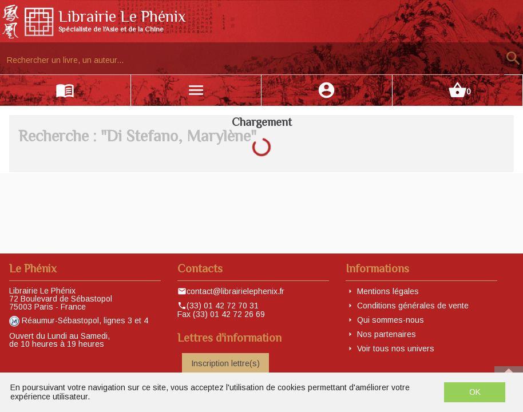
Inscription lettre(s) (225, 363)
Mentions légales (388, 291)
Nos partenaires (386, 334)
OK (475, 392)
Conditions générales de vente (413, 305)
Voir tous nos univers (395, 348)
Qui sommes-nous (390, 319)
